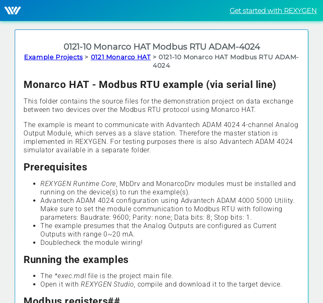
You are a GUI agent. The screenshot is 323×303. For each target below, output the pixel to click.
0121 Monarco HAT (121, 57)
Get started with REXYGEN (273, 11)
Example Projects (53, 57)
